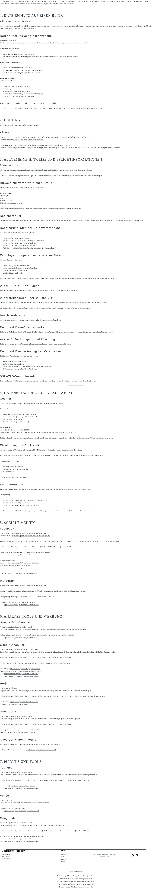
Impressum (112, 854)
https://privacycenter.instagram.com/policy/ (22, 602)
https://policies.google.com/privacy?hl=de (22, 786)
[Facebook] (133, 855)
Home (48, 844)
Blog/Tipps (15, 844)
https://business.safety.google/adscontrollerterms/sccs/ (21, 674)
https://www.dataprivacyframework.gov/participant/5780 (21, 637)
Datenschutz (104, 856)
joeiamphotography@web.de (14, 203)
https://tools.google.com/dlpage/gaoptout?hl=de (25, 669)
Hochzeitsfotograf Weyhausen (66, 881)
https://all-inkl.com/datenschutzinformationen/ (28, 139)
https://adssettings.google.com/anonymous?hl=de (41, 750)
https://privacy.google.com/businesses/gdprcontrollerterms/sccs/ (24, 836)
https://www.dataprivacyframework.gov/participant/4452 (21, 573)
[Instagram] (137, 855)
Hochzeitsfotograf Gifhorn (86, 876)
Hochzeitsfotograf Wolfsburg (83, 878)
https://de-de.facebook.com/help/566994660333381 (16, 565)
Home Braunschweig (30, 847)
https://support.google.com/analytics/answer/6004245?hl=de (22, 671)
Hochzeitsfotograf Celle (85, 887)
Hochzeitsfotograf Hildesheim (86, 884)
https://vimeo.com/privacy (17, 808)
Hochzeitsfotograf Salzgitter (68, 887)
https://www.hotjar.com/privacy (18, 704)
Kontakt (63, 861)
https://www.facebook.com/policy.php (12, 568)
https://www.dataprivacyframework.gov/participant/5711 (21, 811)
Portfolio (63, 857)
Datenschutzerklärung (36, 844)
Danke (24, 844)
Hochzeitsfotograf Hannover (85, 881)
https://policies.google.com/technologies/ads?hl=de (20, 732)
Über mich (63, 854)
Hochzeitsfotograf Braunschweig (67, 876)
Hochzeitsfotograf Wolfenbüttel (66, 884)
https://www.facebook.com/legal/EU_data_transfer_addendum (19, 563)
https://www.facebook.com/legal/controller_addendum (17, 555)
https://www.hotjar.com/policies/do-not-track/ (24, 702)
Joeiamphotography (103, 854)
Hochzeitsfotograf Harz (66, 878)
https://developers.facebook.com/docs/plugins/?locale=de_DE (31, 535)
